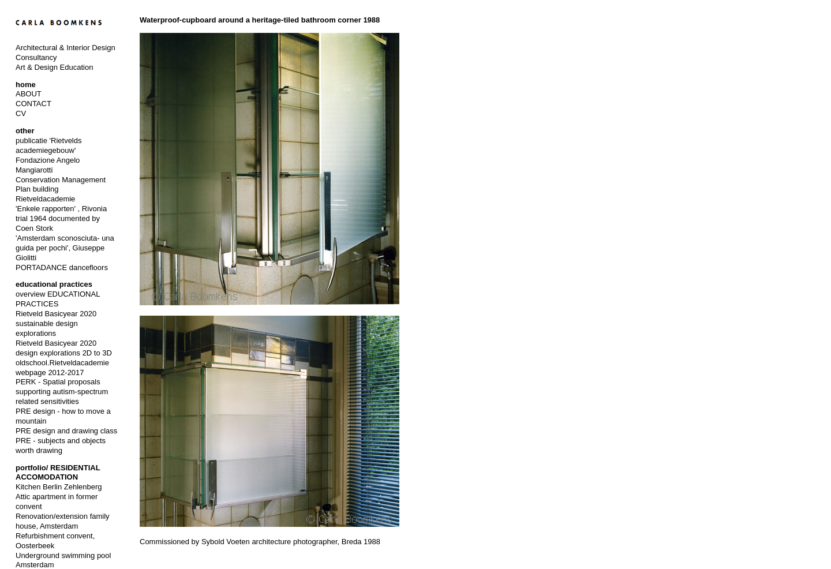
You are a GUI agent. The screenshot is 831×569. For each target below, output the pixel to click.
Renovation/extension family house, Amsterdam (63, 521)
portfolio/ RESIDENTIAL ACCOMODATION (58, 472)
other (25, 130)
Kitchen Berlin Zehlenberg (59, 486)
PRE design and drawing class (66, 430)
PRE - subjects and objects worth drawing (61, 445)
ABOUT (29, 93)
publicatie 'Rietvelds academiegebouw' (49, 145)
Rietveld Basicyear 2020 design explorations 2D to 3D (64, 348)
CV (21, 113)
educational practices (54, 284)
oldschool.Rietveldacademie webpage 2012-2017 (62, 367)
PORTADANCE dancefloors (62, 267)
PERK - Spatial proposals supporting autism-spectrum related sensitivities (62, 391)
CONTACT (33, 103)
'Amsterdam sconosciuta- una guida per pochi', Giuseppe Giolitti (65, 248)
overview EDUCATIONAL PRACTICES (58, 299)
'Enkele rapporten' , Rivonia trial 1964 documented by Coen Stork (61, 218)
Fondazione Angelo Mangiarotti (48, 165)
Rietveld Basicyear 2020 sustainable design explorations (56, 323)
